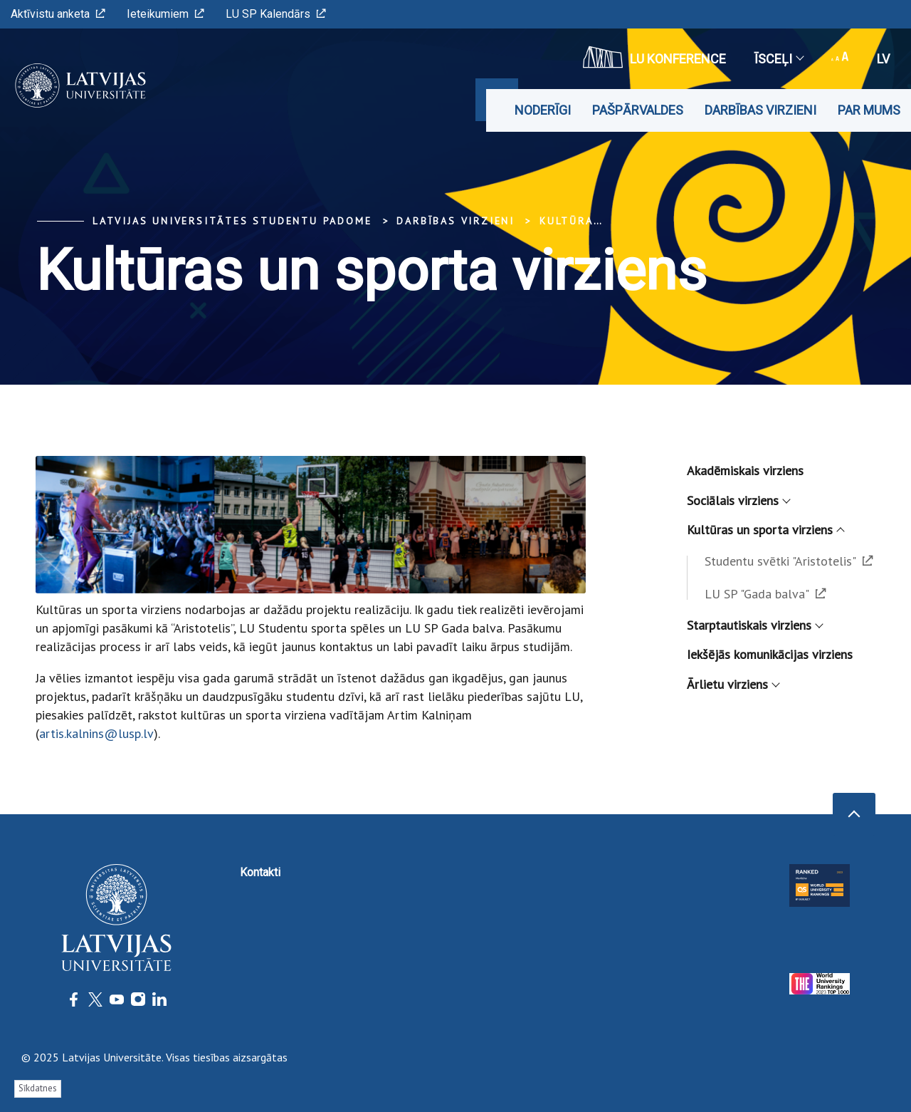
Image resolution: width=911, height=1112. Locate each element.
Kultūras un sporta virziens (765, 529)
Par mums (869, 110)
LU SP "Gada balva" (765, 594)
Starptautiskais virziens (754, 625)
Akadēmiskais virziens (745, 470)
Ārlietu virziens (733, 684)
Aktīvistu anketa (58, 14)
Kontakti (260, 872)
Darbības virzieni (760, 110)
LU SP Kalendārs (276, 14)
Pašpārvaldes (637, 110)
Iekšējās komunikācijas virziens (770, 654)
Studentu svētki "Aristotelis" (789, 561)
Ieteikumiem (165, 14)
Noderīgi (543, 110)
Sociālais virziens (738, 500)
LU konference (654, 57)
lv (883, 58)
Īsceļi (778, 58)
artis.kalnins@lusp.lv (96, 733)
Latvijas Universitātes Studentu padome (232, 220)
